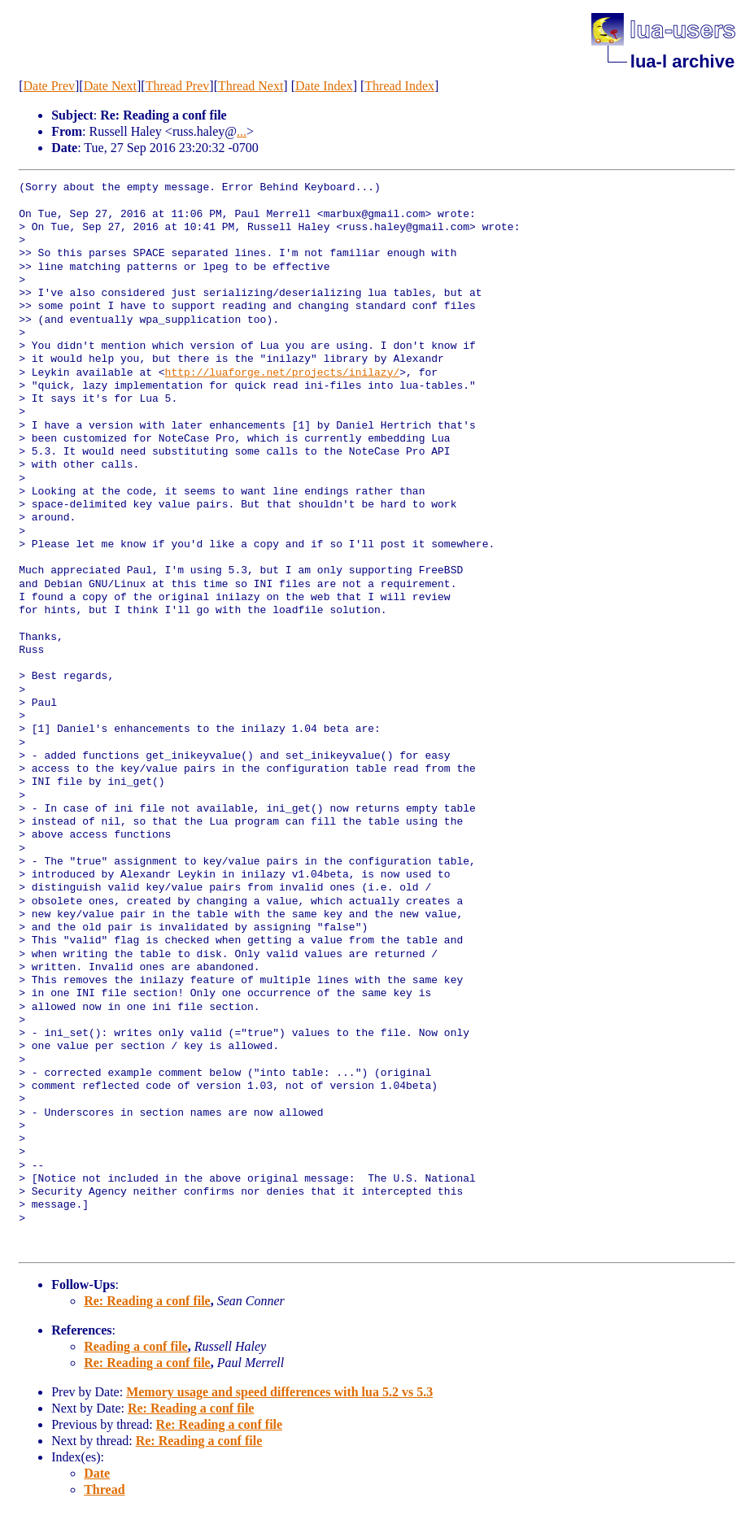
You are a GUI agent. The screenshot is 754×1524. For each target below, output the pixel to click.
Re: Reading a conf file (147, 1301)
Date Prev (50, 86)
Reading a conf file (136, 1346)
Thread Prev (178, 86)
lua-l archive (682, 61)
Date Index (324, 86)
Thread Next (250, 86)
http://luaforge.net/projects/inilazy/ (282, 373)
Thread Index (399, 86)
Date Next (110, 86)
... (241, 131)
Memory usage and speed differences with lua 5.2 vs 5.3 (279, 1392)
